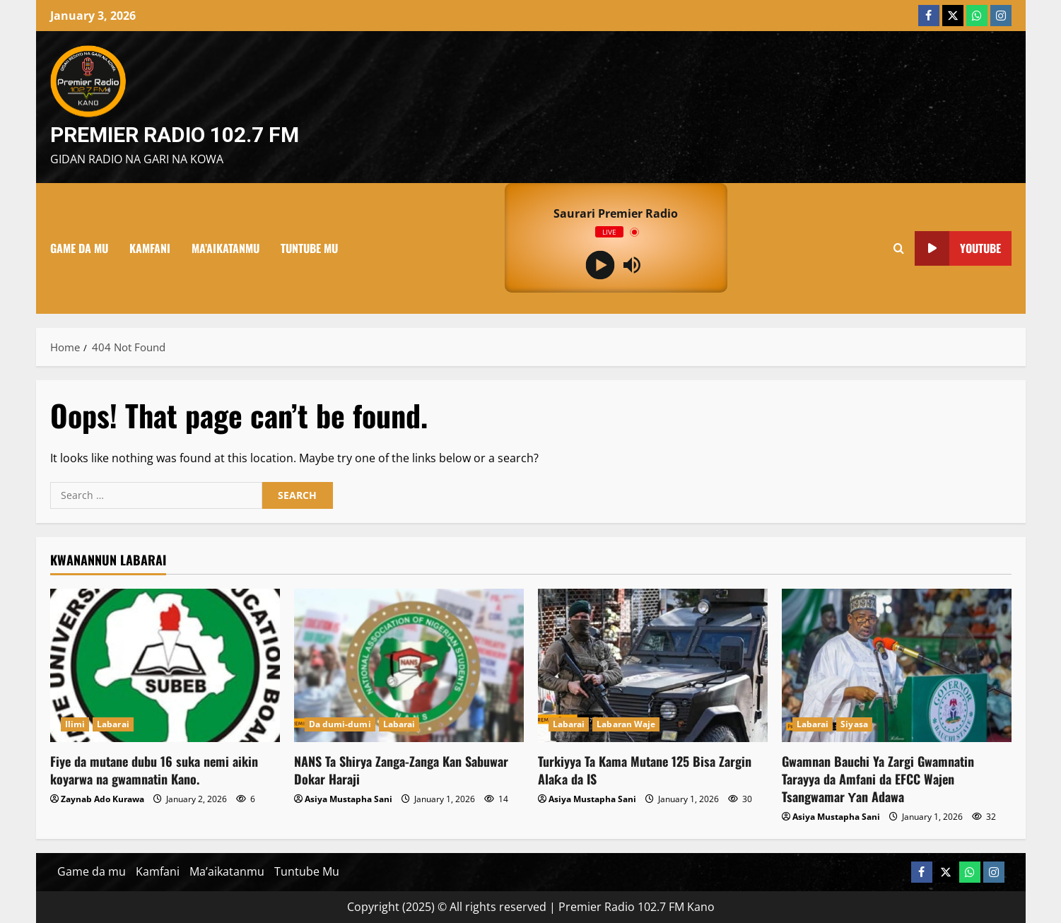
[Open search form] (898, 248)
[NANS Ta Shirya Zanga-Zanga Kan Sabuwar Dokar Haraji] (409, 665)
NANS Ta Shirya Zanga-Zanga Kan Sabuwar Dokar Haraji (401, 770)
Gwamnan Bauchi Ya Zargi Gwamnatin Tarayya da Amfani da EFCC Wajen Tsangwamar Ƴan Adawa (878, 779)
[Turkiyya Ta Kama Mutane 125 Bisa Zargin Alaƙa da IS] (653, 665)
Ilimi (75, 724)
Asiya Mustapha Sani (348, 799)
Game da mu (79, 248)
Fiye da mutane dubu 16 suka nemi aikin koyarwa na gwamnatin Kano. (154, 770)
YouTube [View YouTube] (958, 248)
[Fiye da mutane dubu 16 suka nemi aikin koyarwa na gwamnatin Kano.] (165, 665)
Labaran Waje (626, 724)
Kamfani (149, 248)
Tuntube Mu (309, 248)
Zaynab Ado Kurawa (102, 799)
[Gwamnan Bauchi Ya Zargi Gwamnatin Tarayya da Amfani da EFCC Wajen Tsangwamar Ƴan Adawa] (897, 665)
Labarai (113, 724)
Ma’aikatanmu (225, 248)
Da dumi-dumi (340, 724)
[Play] (600, 265)
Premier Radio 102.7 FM (174, 134)
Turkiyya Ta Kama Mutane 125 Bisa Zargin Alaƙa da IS (644, 770)
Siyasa (854, 724)
